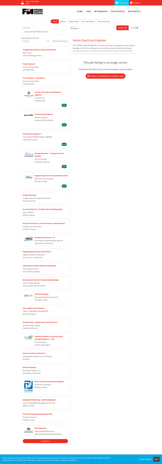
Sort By (25, 41)
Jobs (88, 11)
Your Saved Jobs (104, 21)
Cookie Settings (145, 459)
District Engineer (29, 367)
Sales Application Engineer (34, 308)
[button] (134, 27)
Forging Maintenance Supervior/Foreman (39, 50)
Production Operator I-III (45, 237)
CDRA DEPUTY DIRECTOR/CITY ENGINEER (39, 266)
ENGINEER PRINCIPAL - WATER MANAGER (39, 400)
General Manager (42, 294)
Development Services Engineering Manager (41, 280)
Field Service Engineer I (32, 134)
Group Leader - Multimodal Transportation (40, 322)
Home (80, 11)
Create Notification (60, 41)
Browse (63, 21)
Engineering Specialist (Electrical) (37, 251)
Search (54, 21)
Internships (101, 11)
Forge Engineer (29, 64)
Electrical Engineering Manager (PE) (37, 414)
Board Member (40, 428)
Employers (135, 2)
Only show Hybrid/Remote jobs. (37, 32)
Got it (156, 459)
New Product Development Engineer (49, 381)
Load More (45, 441)
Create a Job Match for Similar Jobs (105, 76)
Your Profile (118, 11)
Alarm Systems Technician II (34, 353)
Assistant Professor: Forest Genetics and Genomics (44, 223)
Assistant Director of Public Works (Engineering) (42, 209)
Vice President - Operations (34, 78)
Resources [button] (134, 11)
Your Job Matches (88, 21)
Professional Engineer (44, 114)
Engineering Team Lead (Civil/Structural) (51, 175)
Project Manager (29, 195)
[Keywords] (45, 27)
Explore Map (74, 21)
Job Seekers (122, 2)
